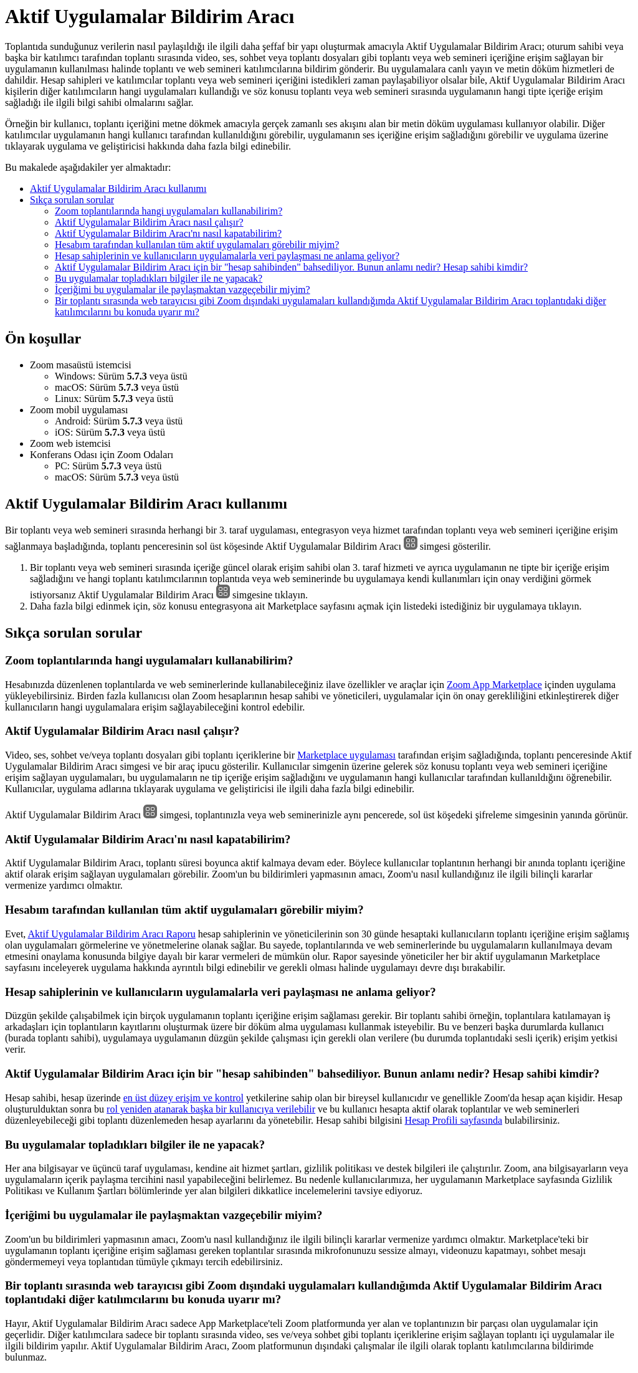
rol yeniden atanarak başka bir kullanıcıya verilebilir (211, 1109)
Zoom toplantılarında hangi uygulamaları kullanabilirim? (168, 211)
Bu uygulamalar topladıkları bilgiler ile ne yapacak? (158, 278)
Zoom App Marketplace (494, 684)
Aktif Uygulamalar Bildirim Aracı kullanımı (118, 188)
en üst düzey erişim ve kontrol (183, 1098)
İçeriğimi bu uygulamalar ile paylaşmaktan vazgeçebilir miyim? (182, 289)
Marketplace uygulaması (346, 755)
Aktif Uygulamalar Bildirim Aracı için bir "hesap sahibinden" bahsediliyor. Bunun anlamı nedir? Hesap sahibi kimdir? (291, 267)
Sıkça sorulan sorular (72, 199)
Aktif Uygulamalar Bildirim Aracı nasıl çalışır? (149, 222)
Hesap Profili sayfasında (453, 1120)
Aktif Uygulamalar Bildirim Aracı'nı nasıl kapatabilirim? (168, 233)
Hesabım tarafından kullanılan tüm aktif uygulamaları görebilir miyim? (197, 244)
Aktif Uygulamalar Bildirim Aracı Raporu (111, 934)
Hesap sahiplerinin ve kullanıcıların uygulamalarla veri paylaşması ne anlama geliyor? (227, 256)
